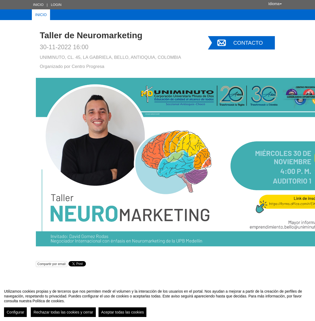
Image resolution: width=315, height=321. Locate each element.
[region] (157, 301)
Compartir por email (51, 264)
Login (56, 5)
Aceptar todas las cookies (122, 312)
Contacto (248, 43)
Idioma (275, 4)
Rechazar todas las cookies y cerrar (63, 312)
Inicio (38, 5)
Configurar (15, 312)
